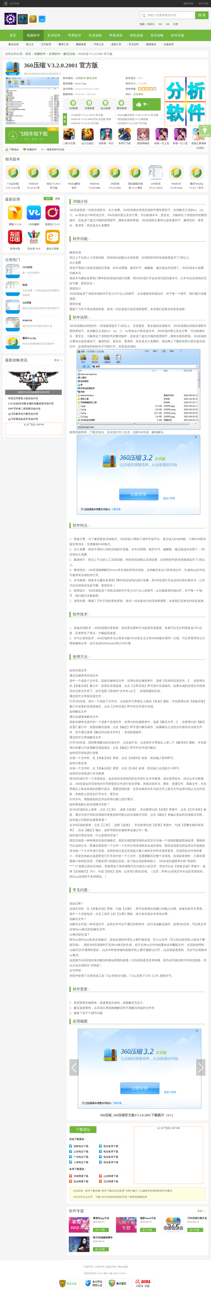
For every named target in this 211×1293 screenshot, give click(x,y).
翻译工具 (64, 44)
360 (160, 24)
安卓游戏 (95, 35)
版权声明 (111, 1266)
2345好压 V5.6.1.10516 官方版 (87, 115)
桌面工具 (116, 44)
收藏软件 (32, 149)
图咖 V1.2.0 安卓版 (15, 224)
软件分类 (204, 3)
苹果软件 (74, 35)
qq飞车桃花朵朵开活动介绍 (23, 419)
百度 (175, 24)
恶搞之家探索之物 (198, 143)
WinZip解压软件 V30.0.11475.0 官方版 (137, 115)
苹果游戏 (115, 35)
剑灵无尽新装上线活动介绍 (23, 398)
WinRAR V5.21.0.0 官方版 (85, 123)
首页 (12, 35)
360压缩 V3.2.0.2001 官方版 (132, 123)
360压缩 (26, 302)
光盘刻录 (169, 44)
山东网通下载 (110, 1176)
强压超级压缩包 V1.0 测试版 (132, 119)
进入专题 (100, 1229)
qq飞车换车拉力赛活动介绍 (23, 413)
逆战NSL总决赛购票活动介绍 (33, 392)
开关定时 (134, 44)
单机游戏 (136, 35)
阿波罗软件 (90, 1273)
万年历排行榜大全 (197, 1218)
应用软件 (54, 53)
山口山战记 (87, 143)
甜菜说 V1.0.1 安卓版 (52, 224)
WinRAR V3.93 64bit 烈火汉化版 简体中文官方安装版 (91, 119)
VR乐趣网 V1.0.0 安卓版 (33, 224)
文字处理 (46, 44)
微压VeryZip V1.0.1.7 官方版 (197, 187)
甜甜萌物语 (143, 143)
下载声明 (88, 1266)
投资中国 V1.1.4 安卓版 (15, 249)
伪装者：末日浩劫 (106, 143)
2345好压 (27, 267)
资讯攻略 (157, 35)
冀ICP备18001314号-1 (115, 1273)
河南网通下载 (81, 1176)
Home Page (81, 83)
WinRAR (27, 320)
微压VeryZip (29, 338)
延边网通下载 (81, 1181)
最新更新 (188, 3)
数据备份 (151, 44)
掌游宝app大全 (101, 1218)
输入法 (30, 44)
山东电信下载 (81, 1151)
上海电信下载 (81, 1162)
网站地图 (123, 1266)
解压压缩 (14, 44)
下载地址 (14, 149)
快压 (24, 285)
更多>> (58, 360)
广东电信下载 (81, 1156)
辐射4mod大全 (148, 1218)
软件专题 (177, 35)
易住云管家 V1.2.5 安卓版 (52, 249)
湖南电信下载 (81, 1146)
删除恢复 (81, 44)
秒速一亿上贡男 (161, 143)
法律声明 (100, 1266)
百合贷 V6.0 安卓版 (33, 249)
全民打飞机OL (124, 143)
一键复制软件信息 (54, 149)
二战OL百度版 (69, 143)
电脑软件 (33, 35)
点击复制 (138, 94)
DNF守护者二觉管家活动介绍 (24, 408)
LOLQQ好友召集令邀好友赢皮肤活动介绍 (31, 403)
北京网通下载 (110, 1181)
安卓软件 (54, 35)
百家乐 (151, 24)
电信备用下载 (110, 1146)
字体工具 (99, 44)
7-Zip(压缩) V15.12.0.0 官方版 (13, 187)
